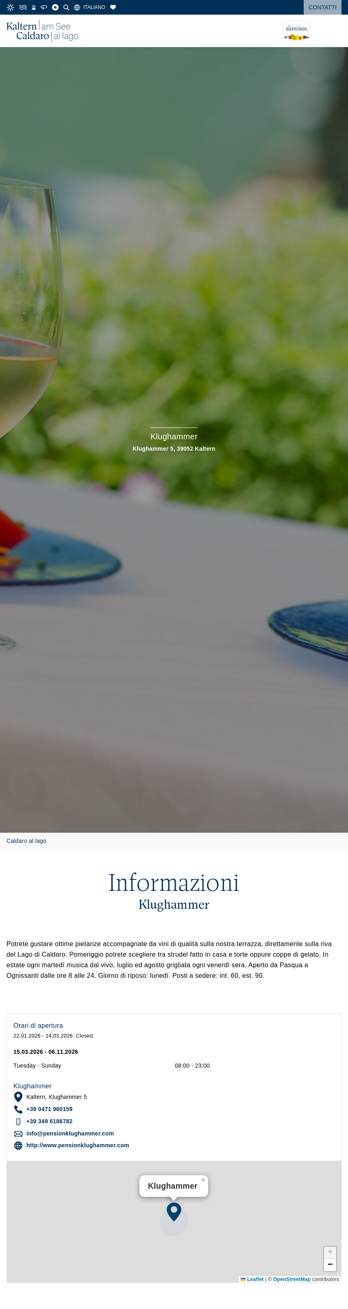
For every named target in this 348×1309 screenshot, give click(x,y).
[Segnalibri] (113, 7)
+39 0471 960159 (49, 1109)
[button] (174, 1212)
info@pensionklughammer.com (70, 1133)
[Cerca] (66, 7)
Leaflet (252, 1279)
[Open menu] (335, 30)
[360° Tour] (44, 7)
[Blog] (55, 7)
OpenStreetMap (292, 1279)
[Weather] (10, 7)
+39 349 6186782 (49, 1121)
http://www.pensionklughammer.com (77, 1145)
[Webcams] (34, 7)
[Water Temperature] (23, 7)
